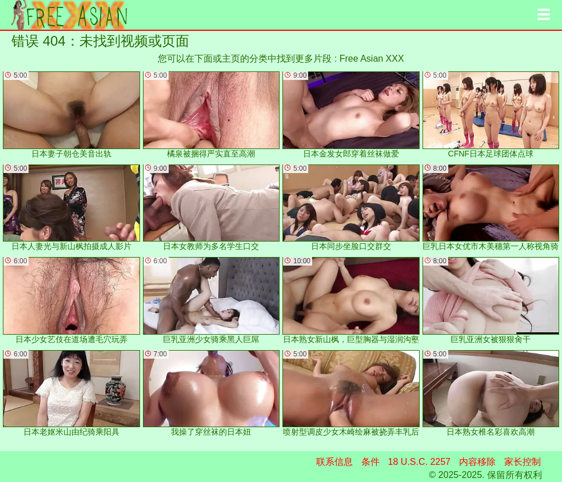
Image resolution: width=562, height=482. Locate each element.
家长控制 (522, 462)
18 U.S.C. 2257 (419, 462)
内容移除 (477, 462)
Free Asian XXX (372, 58)
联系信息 (334, 462)
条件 (370, 462)
